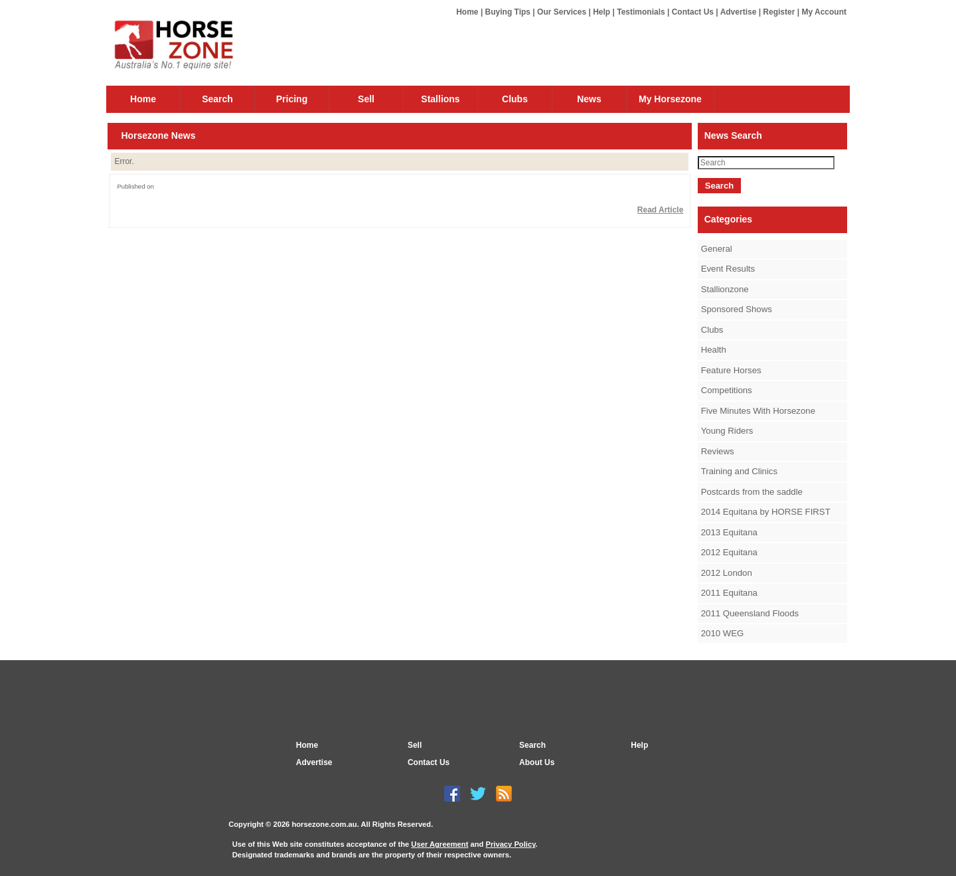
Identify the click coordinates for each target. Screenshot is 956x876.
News (589, 99)
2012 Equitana (729, 552)
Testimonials (641, 12)
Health (713, 350)
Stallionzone (725, 289)
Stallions (440, 99)
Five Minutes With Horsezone (758, 411)
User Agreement (439, 844)
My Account (823, 12)
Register (779, 12)
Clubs (515, 99)
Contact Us (693, 12)
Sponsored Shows (736, 309)
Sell (366, 99)
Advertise (738, 12)
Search (217, 99)
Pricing (291, 99)
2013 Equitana (729, 532)
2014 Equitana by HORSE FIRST (766, 512)
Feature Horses (731, 370)
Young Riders (727, 431)
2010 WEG (722, 633)
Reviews (717, 451)
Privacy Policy (510, 844)
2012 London (726, 573)
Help (601, 12)
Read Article (660, 210)
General (716, 249)
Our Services (561, 12)
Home (467, 12)
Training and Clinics (739, 471)
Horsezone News (158, 135)
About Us (536, 762)
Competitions (726, 390)
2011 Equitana (729, 593)
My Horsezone (670, 99)
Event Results (728, 269)
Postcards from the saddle (752, 492)
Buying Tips (507, 12)
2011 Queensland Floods (750, 613)
